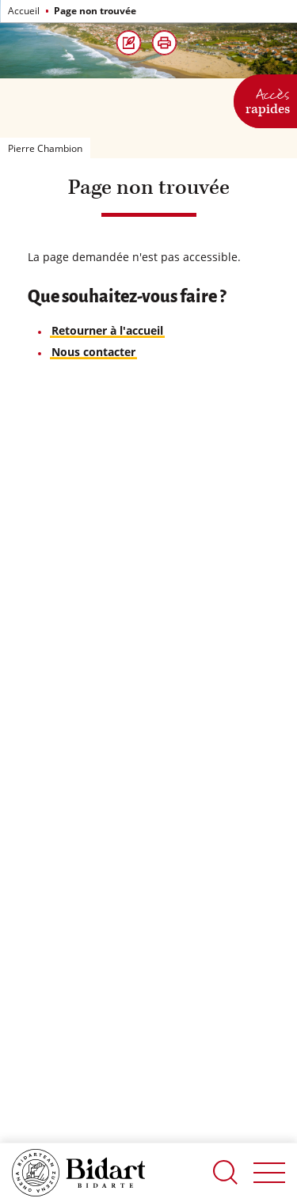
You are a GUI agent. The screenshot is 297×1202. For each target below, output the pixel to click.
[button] (164, 42)
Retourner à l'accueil (107, 330)
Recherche (226, 1172)
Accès (268, 100)
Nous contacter (93, 351)
